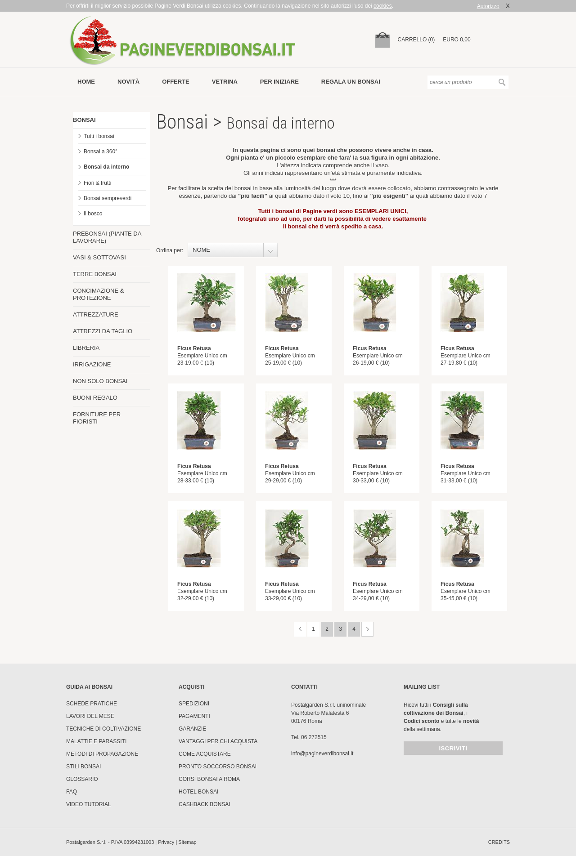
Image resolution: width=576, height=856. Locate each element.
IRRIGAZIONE (92, 364)
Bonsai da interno (106, 167)
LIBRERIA (86, 347)
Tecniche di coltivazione (103, 729)
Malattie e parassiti (96, 741)
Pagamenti (194, 716)
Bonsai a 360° (100, 151)
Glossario (82, 779)
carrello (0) (416, 39)
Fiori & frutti (97, 183)
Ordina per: (169, 250)
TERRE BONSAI (95, 274)
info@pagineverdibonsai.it (322, 753)
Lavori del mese (90, 716)
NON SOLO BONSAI (100, 381)
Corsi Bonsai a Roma (209, 779)
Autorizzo (488, 6)
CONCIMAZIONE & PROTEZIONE (98, 294)
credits (499, 842)
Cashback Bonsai (204, 804)
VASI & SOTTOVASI (99, 257)
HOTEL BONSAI (198, 792)
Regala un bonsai (350, 81)
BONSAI (84, 119)
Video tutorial (88, 804)
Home (86, 81)
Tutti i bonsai (99, 136)
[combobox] (233, 250)
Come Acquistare (205, 754)
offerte (175, 81)
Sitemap (187, 842)
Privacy (166, 842)
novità (128, 81)
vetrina (225, 81)
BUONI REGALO (95, 397)
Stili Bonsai (83, 766)
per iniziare (279, 81)
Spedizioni (194, 703)
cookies (383, 6)
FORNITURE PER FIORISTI (97, 418)
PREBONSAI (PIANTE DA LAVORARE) (107, 237)
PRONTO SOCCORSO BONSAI (217, 766)
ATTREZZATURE (95, 314)
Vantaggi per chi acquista (218, 741)
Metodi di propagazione (102, 754)
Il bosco (93, 213)
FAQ (71, 792)
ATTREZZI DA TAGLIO (102, 331)
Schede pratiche (91, 703)
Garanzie (192, 729)
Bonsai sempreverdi (107, 198)
